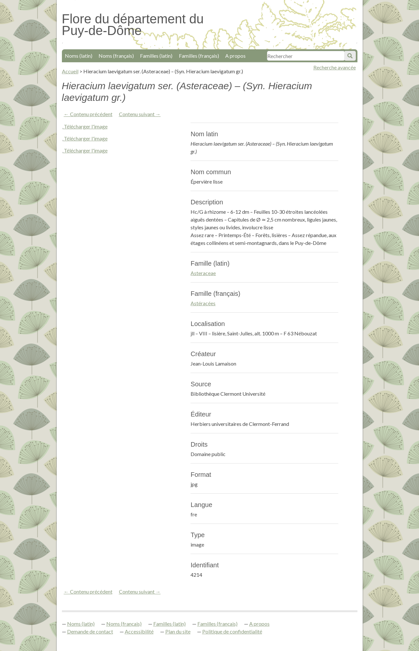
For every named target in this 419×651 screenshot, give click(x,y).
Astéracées (203, 303)
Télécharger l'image (86, 126)
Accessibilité (139, 631)
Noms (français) (116, 56)
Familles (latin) (156, 56)
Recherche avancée (334, 67)
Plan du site (178, 631)
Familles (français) (199, 56)
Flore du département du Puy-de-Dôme (133, 25)
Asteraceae (203, 273)
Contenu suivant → (140, 114)
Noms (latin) (78, 56)
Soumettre (350, 56)
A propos (235, 56)
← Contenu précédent (88, 114)
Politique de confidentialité (232, 631)
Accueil (70, 71)
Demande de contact (90, 631)
